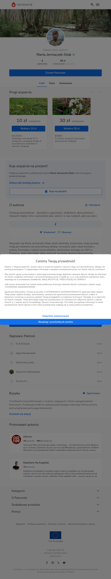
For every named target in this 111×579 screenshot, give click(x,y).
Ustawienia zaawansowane (55, 315)
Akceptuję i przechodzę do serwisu (55, 321)
